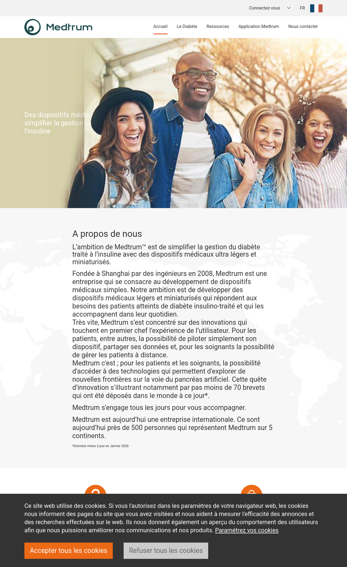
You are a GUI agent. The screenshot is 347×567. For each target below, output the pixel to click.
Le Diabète (187, 26)
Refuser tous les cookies (166, 551)
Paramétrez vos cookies (247, 530)
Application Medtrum (259, 26)
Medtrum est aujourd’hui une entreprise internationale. (153, 419)
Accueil (160, 26)
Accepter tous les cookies (68, 551)
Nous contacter (303, 26)
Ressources (218, 26)
